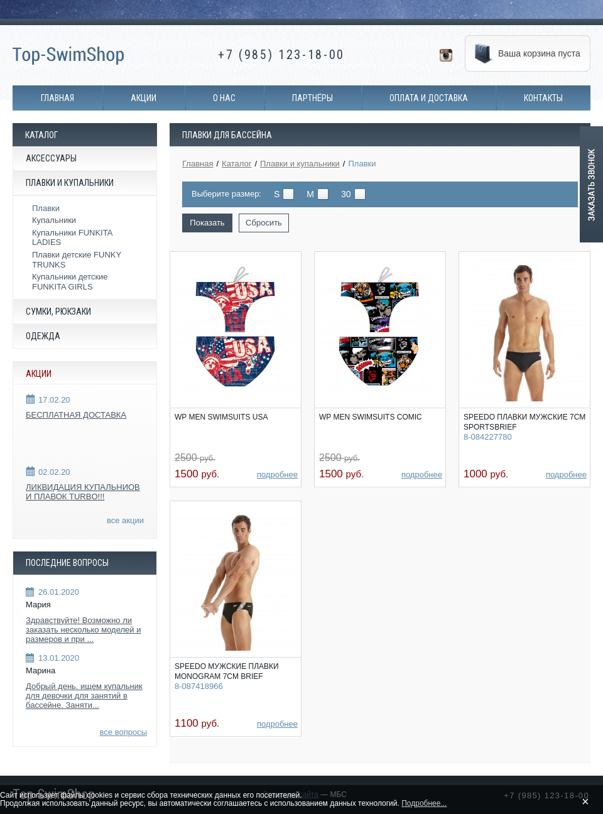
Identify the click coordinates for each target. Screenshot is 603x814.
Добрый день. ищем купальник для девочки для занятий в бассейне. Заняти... (84, 695)
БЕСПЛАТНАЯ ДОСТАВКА (76, 415)
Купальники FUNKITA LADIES (72, 237)
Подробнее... (424, 803)
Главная (57, 98)
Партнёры (312, 98)
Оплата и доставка (428, 98)
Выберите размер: (226, 193)
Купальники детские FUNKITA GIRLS (70, 281)
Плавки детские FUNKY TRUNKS (76, 259)
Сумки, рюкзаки (58, 312)
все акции (125, 520)
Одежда (43, 336)
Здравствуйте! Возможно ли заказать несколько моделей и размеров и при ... (83, 630)
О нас (224, 98)
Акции (143, 98)
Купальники (54, 220)
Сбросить (264, 222)
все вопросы (123, 732)
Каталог (236, 163)
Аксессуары (51, 158)
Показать (207, 222)
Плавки (46, 208)
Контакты (543, 98)
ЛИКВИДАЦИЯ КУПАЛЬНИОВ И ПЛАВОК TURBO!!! (83, 492)
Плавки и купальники (70, 183)
